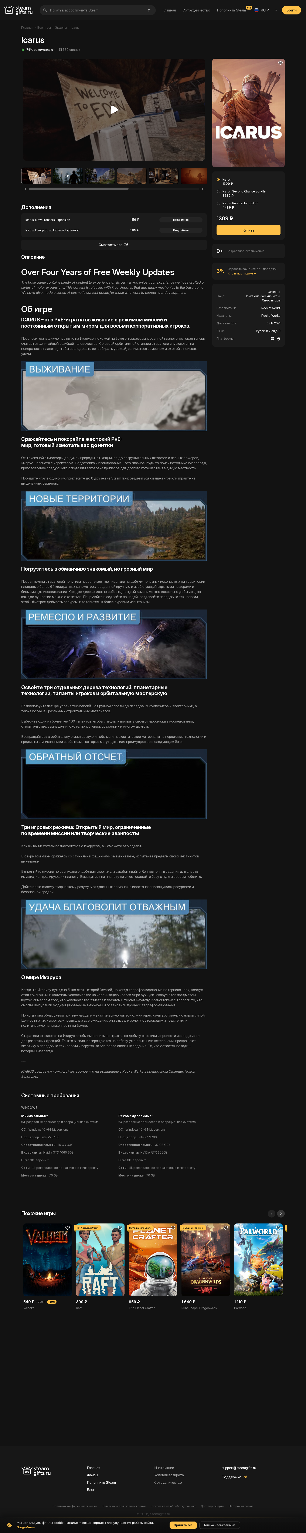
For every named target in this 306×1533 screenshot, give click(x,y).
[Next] (203, 188)
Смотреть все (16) (114, 245)
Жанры (92, 1475)
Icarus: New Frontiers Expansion (48, 220)
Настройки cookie (241, 1506)
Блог (91, 1490)
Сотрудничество (196, 10)
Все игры (44, 27)
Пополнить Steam (231, 10)
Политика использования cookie (124, 1506)
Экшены (61, 27)
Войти (291, 10)
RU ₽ (261, 10)
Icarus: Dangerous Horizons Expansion (52, 230)
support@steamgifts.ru (239, 1468)
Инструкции (164, 1468)
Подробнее (181, 219)
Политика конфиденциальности (75, 1506)
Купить (248, 230)
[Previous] (25, 188)
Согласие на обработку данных (174, 1506)
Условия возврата (169, 1475)
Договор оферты (212, 1506)
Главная (169, 10)
